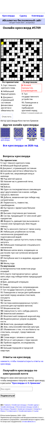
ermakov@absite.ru (29, 422)
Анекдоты (37, 409)
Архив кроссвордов (25, 409)
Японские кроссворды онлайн (27, 407)
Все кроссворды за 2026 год (20, 145)
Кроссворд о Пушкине (8, 409)
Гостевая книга (11, 411)
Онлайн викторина (25, 411)
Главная (7, 405)
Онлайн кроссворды (19, 405)
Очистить (6, 116)
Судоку (23, 15)
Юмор (2, 411)
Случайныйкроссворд (5, 134)
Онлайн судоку (33, 405)
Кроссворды (8, 15)
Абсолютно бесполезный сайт (21, 20)
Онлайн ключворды (7, 407)
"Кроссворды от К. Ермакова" (26, 383)
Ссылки (35, 411)
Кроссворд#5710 (18, 134)
